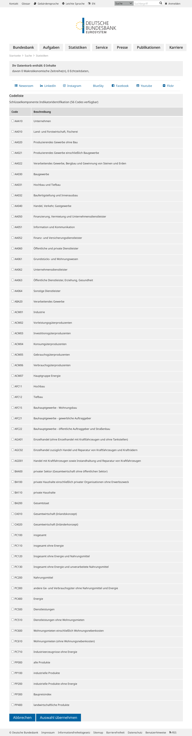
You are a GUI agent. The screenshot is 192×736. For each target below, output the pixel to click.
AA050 (18, 216)
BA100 (18, 482)
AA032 (18, 195)
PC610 (18, 641)
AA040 (18, 206)
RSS (173, 732)
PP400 (18, 705)
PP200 (18, 683)
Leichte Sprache (73, 3)
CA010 (18, 514)
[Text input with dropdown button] (149, 3)
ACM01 (19, 312)
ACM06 (19, 365)
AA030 (18, 174)
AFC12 (18, 397)
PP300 (18, 694)
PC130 (18, 567)
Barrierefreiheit (115, 732)
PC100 (18, 535)
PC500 (18, 609)
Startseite (15, 55)
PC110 (18, 545)
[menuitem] (23, 47)
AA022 (18, 163)
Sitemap (98, 732)
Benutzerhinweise (156, 732)
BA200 (18, 503)
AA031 (18, 184)
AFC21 (18, 418)
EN (91, 3)
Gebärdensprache (46, 3)
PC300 (18, 588)
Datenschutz (135, 732)
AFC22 (18, 429)
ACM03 (19, 333)
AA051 (18, 227)
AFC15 (18, 407)
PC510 (18, 620)
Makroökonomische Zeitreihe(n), (44, 71)
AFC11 (18, 386)
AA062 (18, 269)
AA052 (18, 238)
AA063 (18, 280)
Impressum (48, 732)
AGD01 (19, 461)
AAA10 (18, 121)
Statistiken (42, 55)
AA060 (18, 248)
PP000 (18, 662)
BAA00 (18, 471)
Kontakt (13, 3)
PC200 (18, 577)
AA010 (18, 131)
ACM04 (19, 344)
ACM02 (19, 322)
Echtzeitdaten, (78, 71)
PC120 (18, 556)
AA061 (18, 259)
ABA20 (18, 301)
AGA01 (19, 439)
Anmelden (172, 3)
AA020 (18, 142)
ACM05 (19, 354)
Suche (28, 55)
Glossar (26, 3)
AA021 (18, 153)
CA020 (18, 524)
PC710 (18, 652)
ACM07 (19, 375)
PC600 (18, 630)
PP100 (18, 673)
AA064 (18, 291)
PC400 (18, 598)
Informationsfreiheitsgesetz (74, 732)
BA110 (18, 492)
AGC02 (19, 450)
